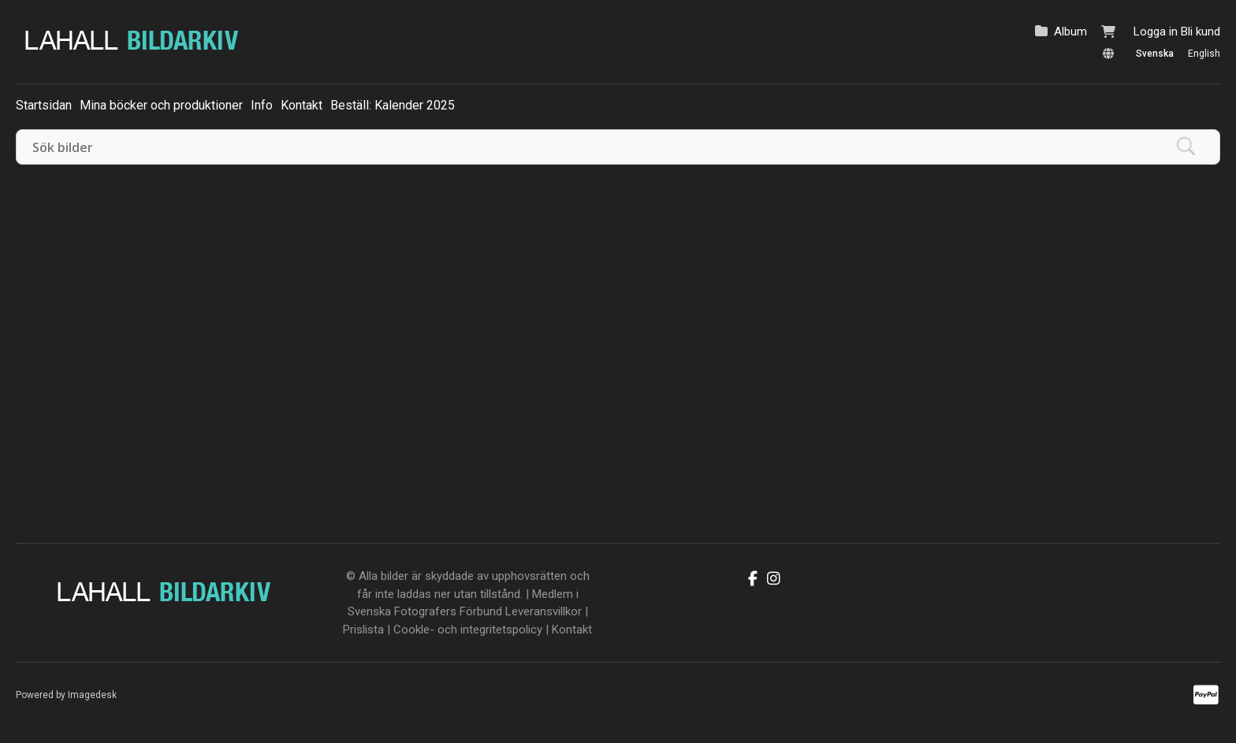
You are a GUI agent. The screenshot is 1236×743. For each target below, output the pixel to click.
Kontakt (301, 105)
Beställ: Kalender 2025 (392, 105)
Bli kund (1200, 31)
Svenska (1155, 53)
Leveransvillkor (543, 611)
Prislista (363, 629)
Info (262, 105)
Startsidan (44, 105)
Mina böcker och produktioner (161, 105)
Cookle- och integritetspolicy (467, 629)
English (1204, 53)
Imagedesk (92, 694)
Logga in (1156, 31)
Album (1070, 31)
